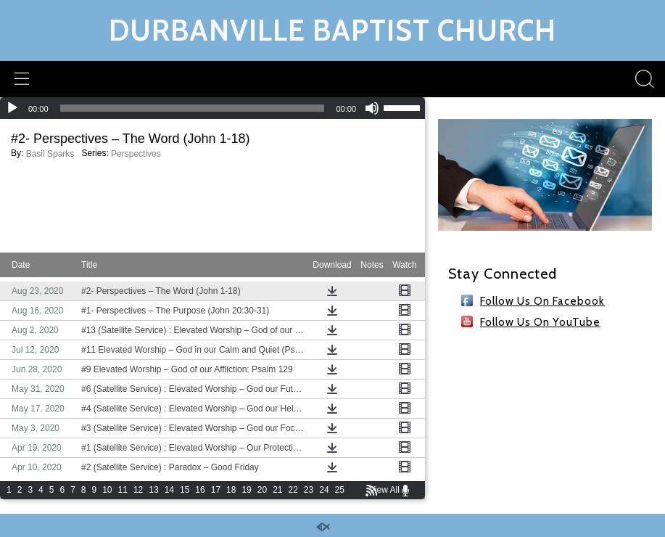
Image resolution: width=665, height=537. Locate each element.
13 (153, 490)
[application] (212, 108)
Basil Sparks (50, 154)
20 (262, 490)
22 (293, 490)
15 (184, 490)
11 (123, 490)
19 (246, 490)
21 (277, 490)
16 (200, 490)
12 (138, 490)
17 (215, 490)
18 (231, 490)
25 (339, 490)
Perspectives (136, 154)
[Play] (12, 108)
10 (107, 490)
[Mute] (372, 108)
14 (169, 490)
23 (308, 490)
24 (324, 490)
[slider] (192, 108)
